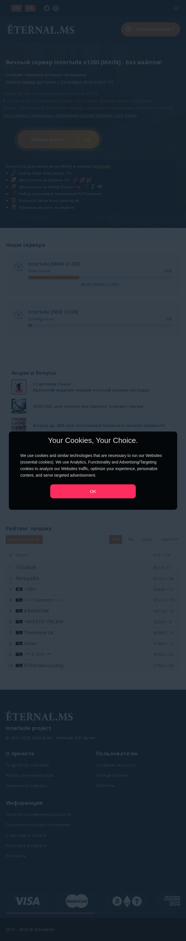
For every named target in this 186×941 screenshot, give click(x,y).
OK (93, 491)
